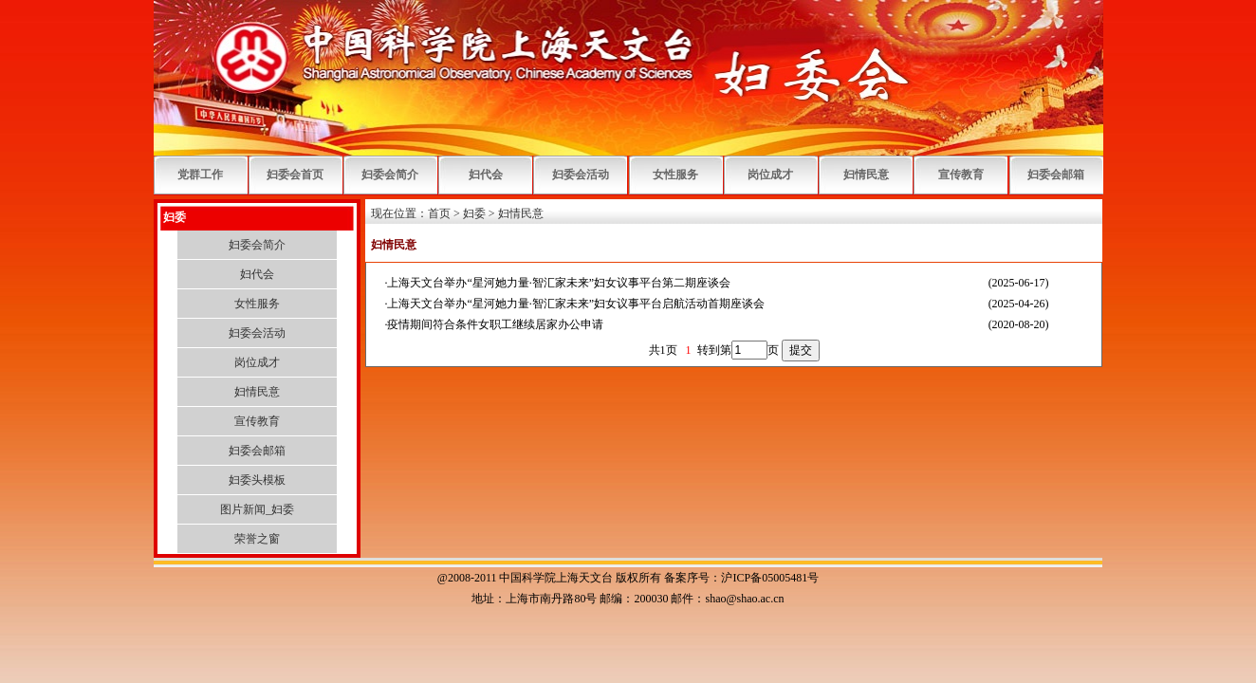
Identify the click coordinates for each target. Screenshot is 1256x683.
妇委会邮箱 (1055, 174)
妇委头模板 (257, 480)
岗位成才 (770, 174)
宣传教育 (961, 174)
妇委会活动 (580, 174)
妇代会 (486, 174)
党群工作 (200, 174)
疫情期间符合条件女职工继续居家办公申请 (495, 324)
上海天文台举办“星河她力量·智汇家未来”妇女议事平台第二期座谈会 (558, 282)
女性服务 (675, 174)
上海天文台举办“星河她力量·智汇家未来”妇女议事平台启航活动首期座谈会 (576, 303)
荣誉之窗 (257, 538)
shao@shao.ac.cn (744, 598)
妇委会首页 (295, 174)
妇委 (474, 213)
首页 (439, 213)
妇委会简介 (389, 174)
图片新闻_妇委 (257, 509)
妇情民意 (866, 174)
